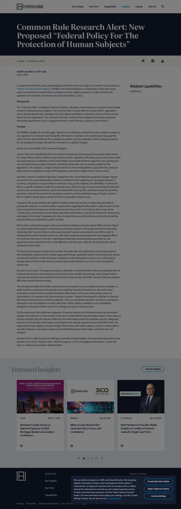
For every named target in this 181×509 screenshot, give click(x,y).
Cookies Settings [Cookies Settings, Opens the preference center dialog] (158, 496)
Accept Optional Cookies (158, 481)
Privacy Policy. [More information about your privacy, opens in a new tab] (114, 498)
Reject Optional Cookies (158, 488)
